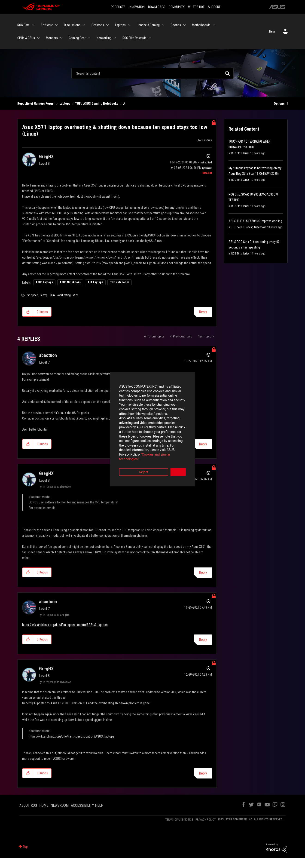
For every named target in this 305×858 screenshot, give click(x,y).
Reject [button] (126, 455)
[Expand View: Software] (56, 25)
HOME (43, 805)
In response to (57, 486)
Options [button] (279, 103)
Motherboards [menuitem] (201, 25)
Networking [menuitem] (104, 38)
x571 (75, 295)
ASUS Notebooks (70, 282)
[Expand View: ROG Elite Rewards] (150, 38)
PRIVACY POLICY (205, 819)
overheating (64, 295)
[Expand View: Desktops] (107, 25)
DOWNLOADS (156, 7)
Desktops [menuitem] (98, 25)
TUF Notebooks (119, 282)
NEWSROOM (60, 805)
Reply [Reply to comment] (203, 572)
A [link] (124, 103)
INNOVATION (137, 7)
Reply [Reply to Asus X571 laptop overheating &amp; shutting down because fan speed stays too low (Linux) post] (203, 312)
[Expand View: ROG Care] (33, 25)
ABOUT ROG (28, 805)
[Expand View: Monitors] (61, 38)
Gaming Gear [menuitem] (77, 38)
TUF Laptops (95, 282)
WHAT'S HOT (196, 7)
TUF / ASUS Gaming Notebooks (96, 103)
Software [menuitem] (47, 25)
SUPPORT (214, 7)
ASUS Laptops (44, 282)
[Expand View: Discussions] (84, 25)
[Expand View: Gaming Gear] (89, 38)
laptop (43, 295)
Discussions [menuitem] (72, 25)
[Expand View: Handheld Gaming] (163, 25)
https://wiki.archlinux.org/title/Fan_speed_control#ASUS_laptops (65, 625)
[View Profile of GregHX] (46, 156)
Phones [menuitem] (176, 25)
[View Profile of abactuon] (48, 355)
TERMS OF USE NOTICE (179, 819)
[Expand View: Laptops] (129, 25)
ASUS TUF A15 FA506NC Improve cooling (255, 221)
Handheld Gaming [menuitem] (148, 25)
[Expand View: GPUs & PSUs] (38, 38)
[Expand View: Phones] (184, 25)
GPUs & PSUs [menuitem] (26, 38)
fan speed (32, 295)
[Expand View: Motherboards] (214, 25)
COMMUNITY (177, 7)
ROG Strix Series (240, 153)
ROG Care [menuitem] (23, 25)
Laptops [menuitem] (120, 25)
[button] (27, 311)
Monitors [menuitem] (52, 38)
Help (272, 31)
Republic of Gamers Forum (36, 103)
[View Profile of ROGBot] (207, 173)
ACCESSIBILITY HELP (87, 805)
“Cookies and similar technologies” (122, 441)
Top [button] (25, 847)
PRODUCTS (118, 7)
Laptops (64, 103)
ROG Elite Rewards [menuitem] (134, 38)
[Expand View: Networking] (115, 38)
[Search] (152, 73)
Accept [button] (178, 455)
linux (52, 295)
